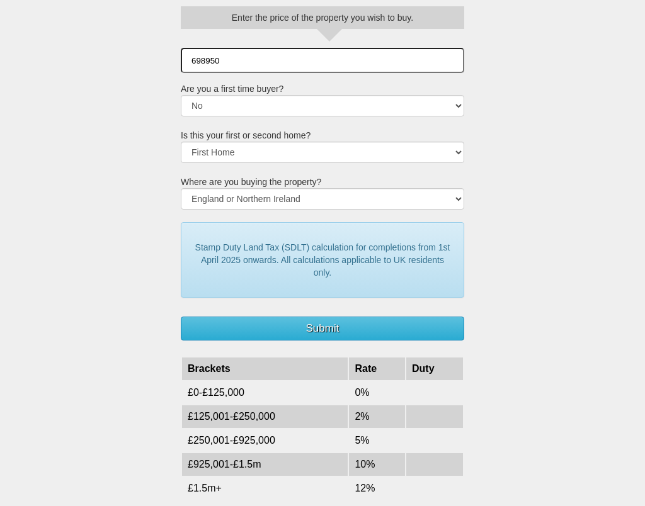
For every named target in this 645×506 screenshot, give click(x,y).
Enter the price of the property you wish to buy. (322, 18)
